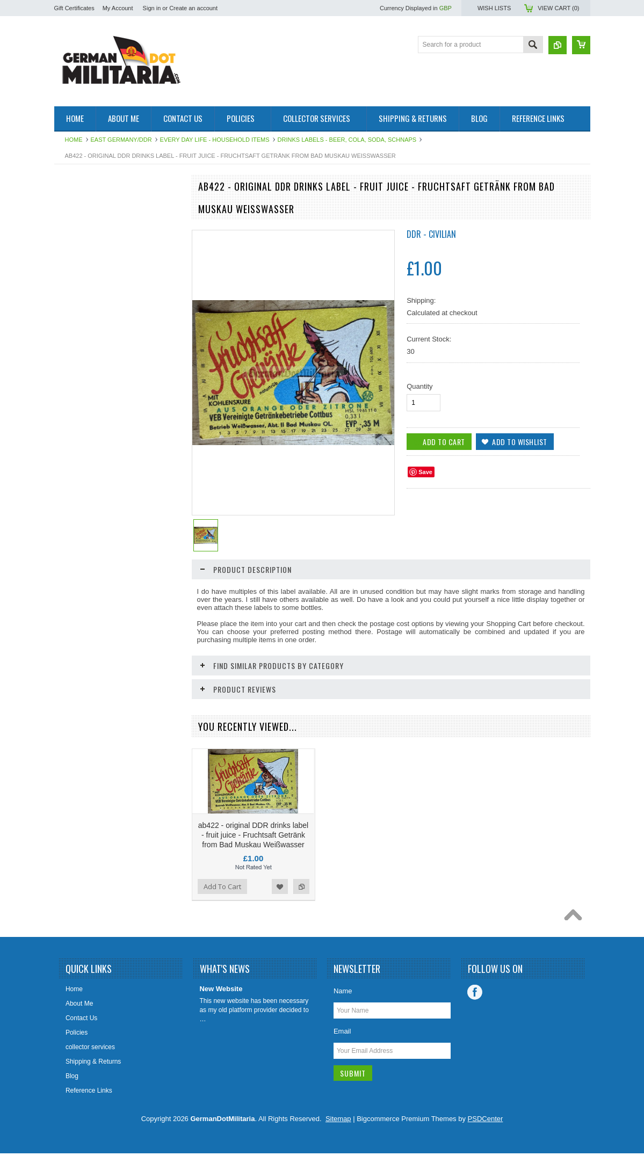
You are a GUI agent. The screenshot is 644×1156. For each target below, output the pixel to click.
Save (425, 472)
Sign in (152, 8)
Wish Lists (494, 8)
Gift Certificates (74, 8)
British (69, 306)
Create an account (193, 8)
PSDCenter (485, 1122)
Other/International (86, 343)
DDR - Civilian (431, 234)
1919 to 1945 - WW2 (89, 225)
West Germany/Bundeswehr (100, 261)
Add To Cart (85, 692)
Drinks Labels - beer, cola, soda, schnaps (347, 139)
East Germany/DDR (121, 139)
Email (342, 1035)
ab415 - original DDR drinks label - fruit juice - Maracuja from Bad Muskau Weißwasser (117, 641)
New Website (220, 992)
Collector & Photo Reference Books (101, 366)
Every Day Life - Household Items (215, 139)
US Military (75, 325)
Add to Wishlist (144, 692)
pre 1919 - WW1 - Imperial (98, 243)
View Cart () (558, 8)
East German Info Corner (96, 388)
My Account (118, 8)
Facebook (474, 996)
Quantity (419, 386)
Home (74, 139)
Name (343, 995)
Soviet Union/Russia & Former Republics (103, 284)
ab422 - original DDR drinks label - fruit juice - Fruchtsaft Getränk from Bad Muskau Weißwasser (253, 839)
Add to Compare (166, 692)
